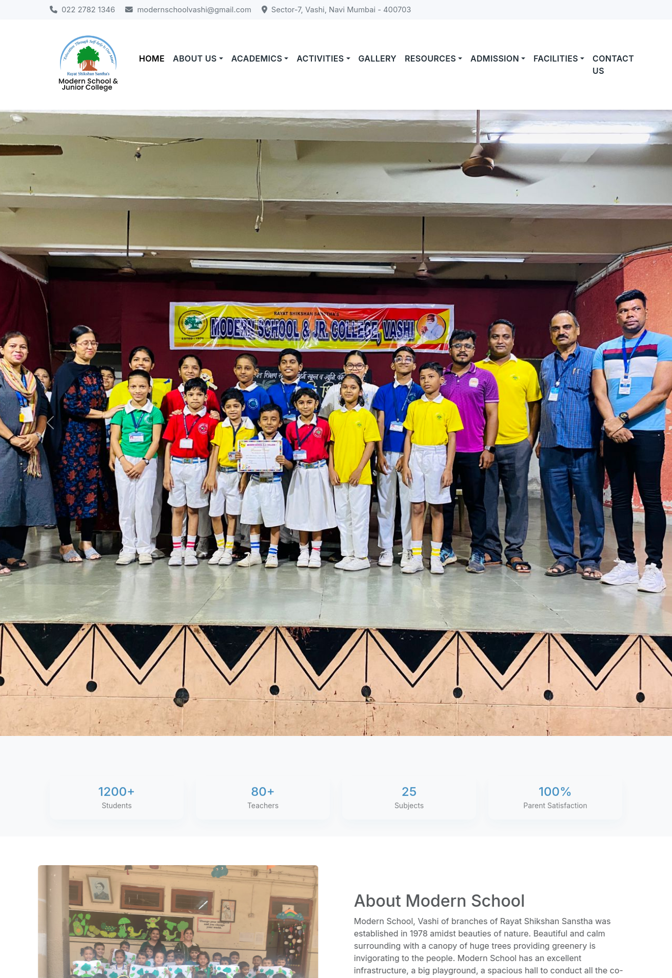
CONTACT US (613, 64)
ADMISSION (494, 58)
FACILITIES (555, 58)
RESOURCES (430, 58)
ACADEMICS (257, 58)
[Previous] (50, 422)
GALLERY (378, 58)
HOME (152, 58)
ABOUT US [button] (195, 58)
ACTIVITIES (320, 58)
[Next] (622, 422)
